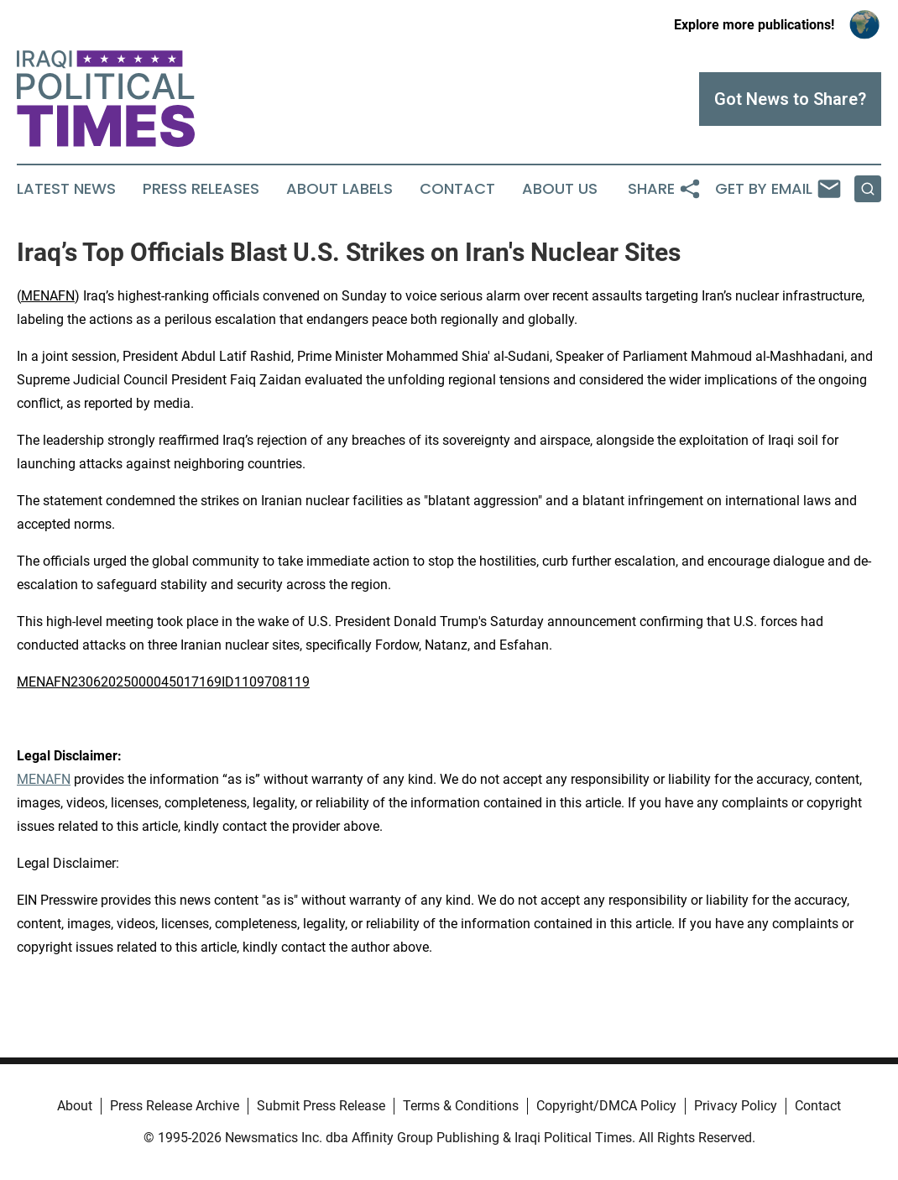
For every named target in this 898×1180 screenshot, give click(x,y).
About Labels (339, 189)
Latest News (66, 189)
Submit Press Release (321, 1106)
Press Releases (201, 189)
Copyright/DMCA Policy (606, 1106)
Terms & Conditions (461, 1106)
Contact (457, 189)
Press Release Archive (174, 1106)
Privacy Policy (735, 1106)
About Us (560, 189)
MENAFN (48, 296)
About (74, 1106)
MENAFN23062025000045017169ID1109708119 (163, 682)
